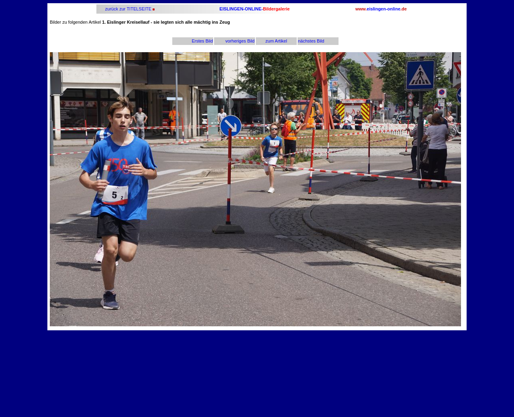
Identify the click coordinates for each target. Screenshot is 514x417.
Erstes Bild (202, 41)
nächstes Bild (311, 41)
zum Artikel (276, 41)
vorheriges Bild (240, 41)
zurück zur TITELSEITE (127, 8)
